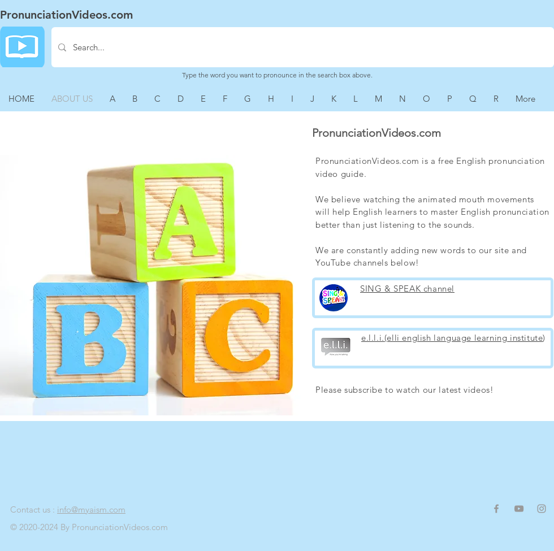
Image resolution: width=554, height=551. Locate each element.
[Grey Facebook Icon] (496, 508)
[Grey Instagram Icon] (541, 508)
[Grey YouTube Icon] (519, 508)
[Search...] (301, 47)
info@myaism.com (91, 509)
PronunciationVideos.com (66, 14)
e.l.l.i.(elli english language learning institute (452, 337)
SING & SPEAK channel (407, 288)
